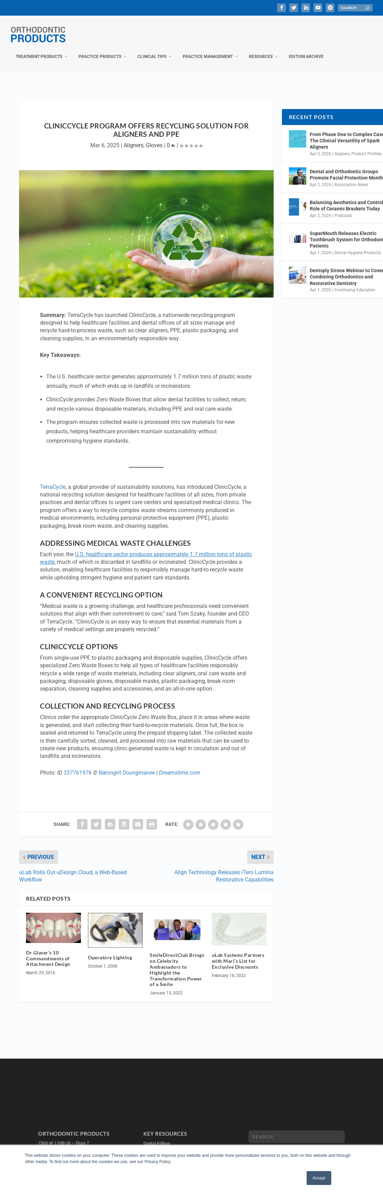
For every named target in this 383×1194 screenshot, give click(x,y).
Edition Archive (306, 49)
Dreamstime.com (179, 765)
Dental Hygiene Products (357, 245)
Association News (351, 177)
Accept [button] (319, 1178)
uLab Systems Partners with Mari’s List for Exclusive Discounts (238, 954)
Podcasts (343, 208)
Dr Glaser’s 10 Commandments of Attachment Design (48, 951)
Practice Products (99, 49)
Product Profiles (366, 146)
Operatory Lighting (110, 950)
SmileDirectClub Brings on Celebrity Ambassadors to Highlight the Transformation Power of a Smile (177, 962)
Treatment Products (39, 49)
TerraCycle (53, 480)
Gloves (154, 138)
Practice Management (208, 49)
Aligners (133, 138)
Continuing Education (354, 283)
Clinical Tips (152, 49)
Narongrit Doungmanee (127, 765)
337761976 (78, 765)
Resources (261, 49)
